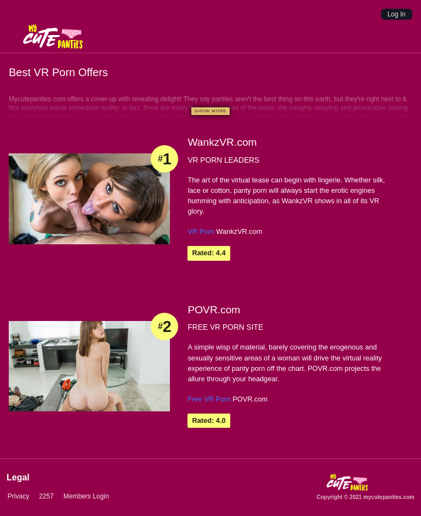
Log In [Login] (397, 14)
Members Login (85, 496)
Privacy (17, 496)
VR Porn (200, 231)
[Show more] (210, 111)
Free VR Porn (208, 399)
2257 (45, 496)
